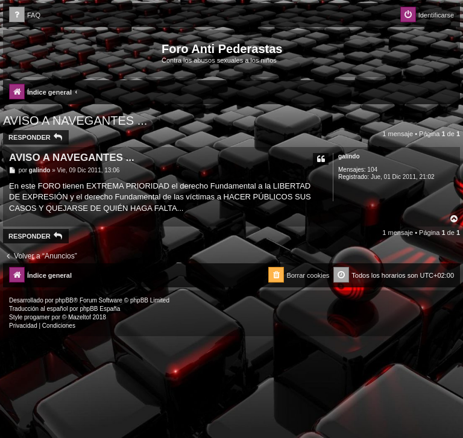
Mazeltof (79, 317)
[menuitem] (24, 15)
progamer (37, 317)
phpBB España (100, 308)
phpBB (64, 300)
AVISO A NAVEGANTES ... (75, 120)
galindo (349, 156)
